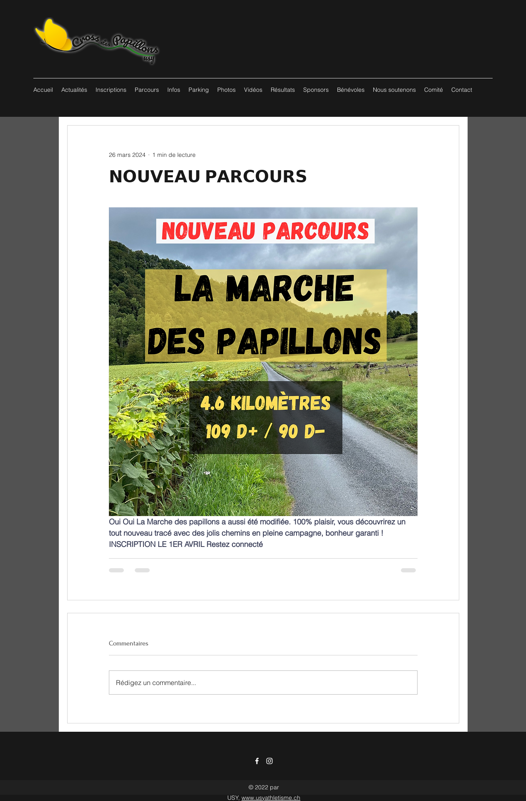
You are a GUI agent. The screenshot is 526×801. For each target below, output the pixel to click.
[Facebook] (257, 761)
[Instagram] (269, 761)
